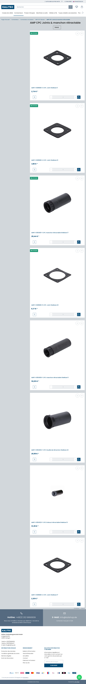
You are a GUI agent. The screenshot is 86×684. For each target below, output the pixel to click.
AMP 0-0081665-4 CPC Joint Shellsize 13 (44, 160)
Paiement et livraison (29, 660)
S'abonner (53, 665)
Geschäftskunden (28, 653)
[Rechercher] (42, 7)
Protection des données (8, 651)
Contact (25, 658)
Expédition (25, 677)
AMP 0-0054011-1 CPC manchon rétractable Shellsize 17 (49, 233)
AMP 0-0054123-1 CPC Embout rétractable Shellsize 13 (49, 522)
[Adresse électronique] (53, 662)
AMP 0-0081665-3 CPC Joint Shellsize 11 (44, 88)
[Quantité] (63, 97)
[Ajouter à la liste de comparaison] (77, 33)
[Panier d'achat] (82, 7)
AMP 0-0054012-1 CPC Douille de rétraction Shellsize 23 (49, 450)
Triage (56, 27)
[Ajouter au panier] (78, 97)
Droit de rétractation (7, 658)
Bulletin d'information (29, 651)
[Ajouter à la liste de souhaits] (82, 33)
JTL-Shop (76, 682)
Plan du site (26, 663)
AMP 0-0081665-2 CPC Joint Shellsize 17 (44, 595)
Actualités (26, 656)
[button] (67, 1)
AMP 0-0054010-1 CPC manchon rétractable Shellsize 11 (49, 377)
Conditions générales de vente (10, 653)
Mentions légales (6, 656)
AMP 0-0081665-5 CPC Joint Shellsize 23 (44, 305)
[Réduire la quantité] (51, 97)
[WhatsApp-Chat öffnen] (79, 677)
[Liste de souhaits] (62, 1)
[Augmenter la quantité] (75, 97)
